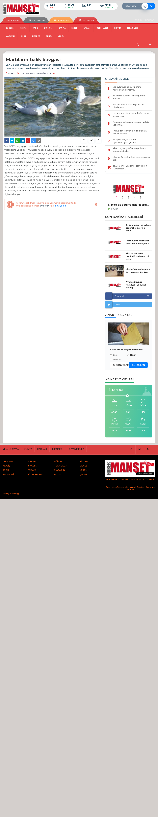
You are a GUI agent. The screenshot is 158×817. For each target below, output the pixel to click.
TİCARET (36, 36)
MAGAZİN (10, 36)
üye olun (44, 206)
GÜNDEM (10, 28)
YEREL (61, 36)
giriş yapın (60, 206)
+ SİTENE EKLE (75, 449)
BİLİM (23, 36)
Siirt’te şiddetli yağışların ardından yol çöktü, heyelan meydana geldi (128, 204)
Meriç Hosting (11, 493)
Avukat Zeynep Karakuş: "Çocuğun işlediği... (136, 285)
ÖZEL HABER (102, 28)
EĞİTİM (117, 28)
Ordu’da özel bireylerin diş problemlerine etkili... (138, 228)
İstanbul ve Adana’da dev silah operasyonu (137, 242)
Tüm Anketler (126, 315)
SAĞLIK (74, 28)
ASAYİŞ (23, 28)
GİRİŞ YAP (149, 20)
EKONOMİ (48, 28)
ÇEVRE (114, 209)
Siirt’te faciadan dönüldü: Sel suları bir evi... (138, 256)
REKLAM (42, 449)
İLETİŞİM (57, 449)
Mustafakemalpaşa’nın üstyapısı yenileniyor (138, 270)
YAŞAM (87, 28)
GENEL (49, 36)
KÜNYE (28, 449)
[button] (132, 6)
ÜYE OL (138, 20)
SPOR (35, 28)
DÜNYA (62, 28)
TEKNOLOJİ (132, 28)
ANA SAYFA (13, 20)
